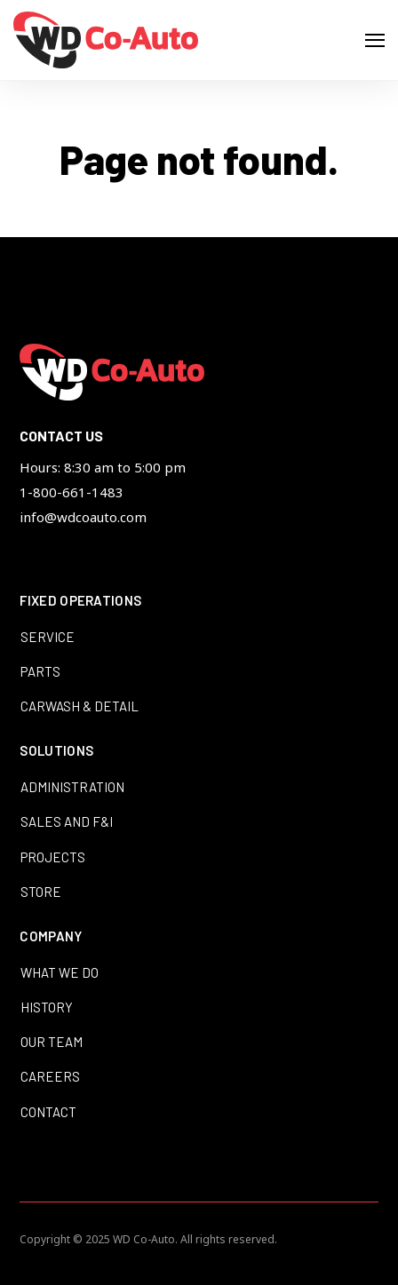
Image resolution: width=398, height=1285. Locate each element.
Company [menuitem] (51, 937)
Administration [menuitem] (72, 787)
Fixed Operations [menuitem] (80, 601)
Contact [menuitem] (48, 1112)
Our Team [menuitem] (51, 1042)
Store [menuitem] (40, 892)
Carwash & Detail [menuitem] (79, 706)
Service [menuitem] (47, 637)
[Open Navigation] (375, 40)
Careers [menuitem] (50, 1076)
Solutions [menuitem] (56, 751)
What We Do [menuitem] (59, 972)
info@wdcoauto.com (83, 517)
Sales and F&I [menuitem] (66, 821)
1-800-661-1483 (71, 492)
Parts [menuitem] (40, 671)
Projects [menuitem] (52, 857)
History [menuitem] (46, 1007)
